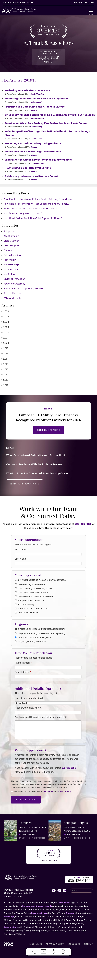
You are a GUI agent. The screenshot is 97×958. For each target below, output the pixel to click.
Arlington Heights (42, 902)
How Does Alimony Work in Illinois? (23, 208)
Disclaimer (48, 790)
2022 (5, 327)
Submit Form (26, 798)
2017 (5, 354)
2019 (5, 343)
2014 (5, 369)
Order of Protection (14, 273)
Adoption (9, 226)
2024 (5, 317)
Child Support (11, 240)
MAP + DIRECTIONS (32, 836)
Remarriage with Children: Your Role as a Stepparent (36, 93)
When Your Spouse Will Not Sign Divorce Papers (33, 146)
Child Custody (36, 97)
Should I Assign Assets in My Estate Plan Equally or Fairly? (38, 154)
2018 (5, 348)
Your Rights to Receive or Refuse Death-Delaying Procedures (38, 193)
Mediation (9, 269)
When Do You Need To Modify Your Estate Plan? (30, 203)
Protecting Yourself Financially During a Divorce (33, 138)
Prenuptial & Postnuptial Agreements (24, 283)
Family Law (10, 254)
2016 (5, 359)
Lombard (27, 902)
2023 (5, 322)
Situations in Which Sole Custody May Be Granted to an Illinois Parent (46, 117)
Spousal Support (13, 288)
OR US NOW (79, 876)
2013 (5, 375)
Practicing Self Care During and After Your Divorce (35, 101)
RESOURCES (74, 940)
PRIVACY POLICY (55, 940)
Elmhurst (70, 909)
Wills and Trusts (12, 292)
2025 (5, 311)
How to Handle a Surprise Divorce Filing (28, 162)
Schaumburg (11, 923)
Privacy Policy (64, 790)
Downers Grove (39, 909)
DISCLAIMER (35, 940)
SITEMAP (88, 940)
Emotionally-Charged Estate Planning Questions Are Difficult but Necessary (50, 109)
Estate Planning (37, 89)
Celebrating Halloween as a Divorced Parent (31, 170)
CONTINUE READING (48, 424)
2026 (5, 306)
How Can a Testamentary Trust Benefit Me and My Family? (36, 198)
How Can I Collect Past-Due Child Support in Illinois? (33, 213)
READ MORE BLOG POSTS (28, 482)
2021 (5, 332)
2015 (5, 364)
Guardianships (12, 259)
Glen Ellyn (9, 913)
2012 (5, 380)
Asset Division (36, 134)
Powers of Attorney (14, 278)
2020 (5, 338)
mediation (64, 899)
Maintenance (11, 264)
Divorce (33, 105)
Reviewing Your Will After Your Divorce (27, 85)
